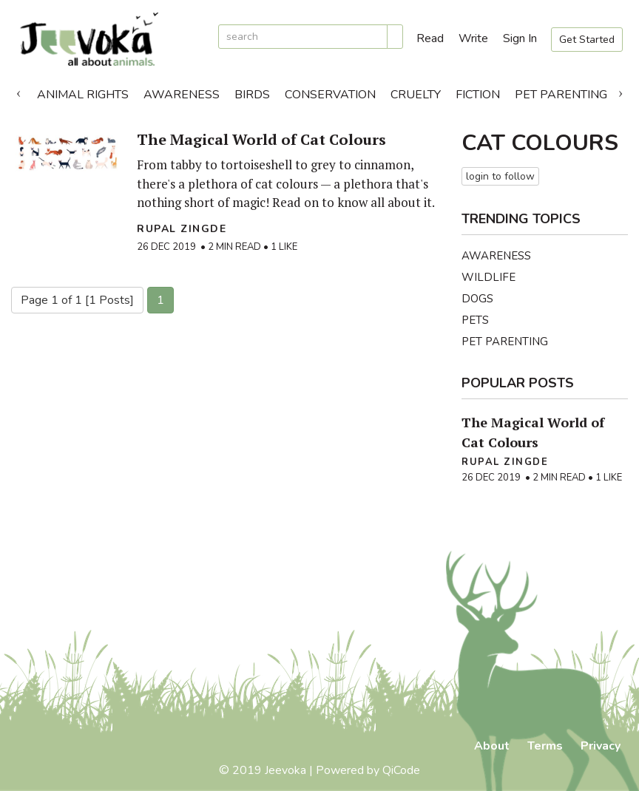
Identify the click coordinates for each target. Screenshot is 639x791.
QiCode (401, 770)
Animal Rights (83, 94)
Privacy (601, 746)
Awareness (181, 94)
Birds (252, 94)
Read (430, 38)
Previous (18, 91)
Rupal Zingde (181, 229)
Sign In (520, 38)
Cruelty (415, 94)
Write (473, 38)
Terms (545, 746)
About (492, 746)
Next (620, 91)
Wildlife (488, 277)
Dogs (477, 298)
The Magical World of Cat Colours (261, 139)
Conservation (330, 94)
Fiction (478, 94)
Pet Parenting (561, 94)
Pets (475, 320)
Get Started (587, 40)
